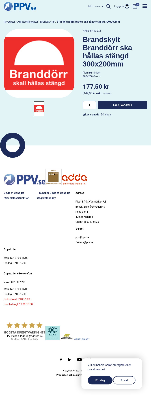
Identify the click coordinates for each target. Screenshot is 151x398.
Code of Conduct (14, 193)
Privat (124, 380)
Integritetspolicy (46, 198)
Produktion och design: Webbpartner (75, 375)
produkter (9, 21)
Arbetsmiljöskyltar (27, 21)
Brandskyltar (47, 21)
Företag (100, 380)
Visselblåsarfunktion (16, 198)
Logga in (121, 6)
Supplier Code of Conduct (54, 193)
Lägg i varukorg (122, 105)
